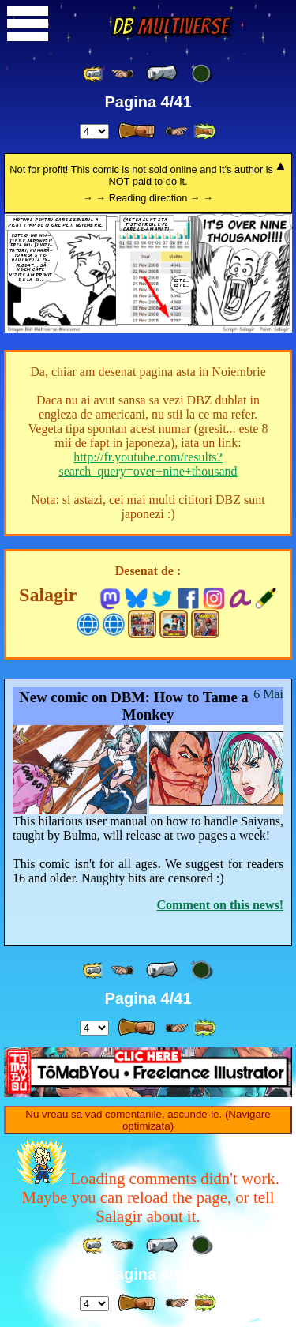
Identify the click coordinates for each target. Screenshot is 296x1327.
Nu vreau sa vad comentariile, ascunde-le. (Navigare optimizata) (147, 1120)
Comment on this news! (220, 905)
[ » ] (136, 131)
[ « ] (161, 73)
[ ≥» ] (177, 131)
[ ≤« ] (122, 74)
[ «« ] (94, 74)
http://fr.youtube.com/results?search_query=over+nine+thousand (147, 464)
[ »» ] (204, 131)
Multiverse (170, 26)
